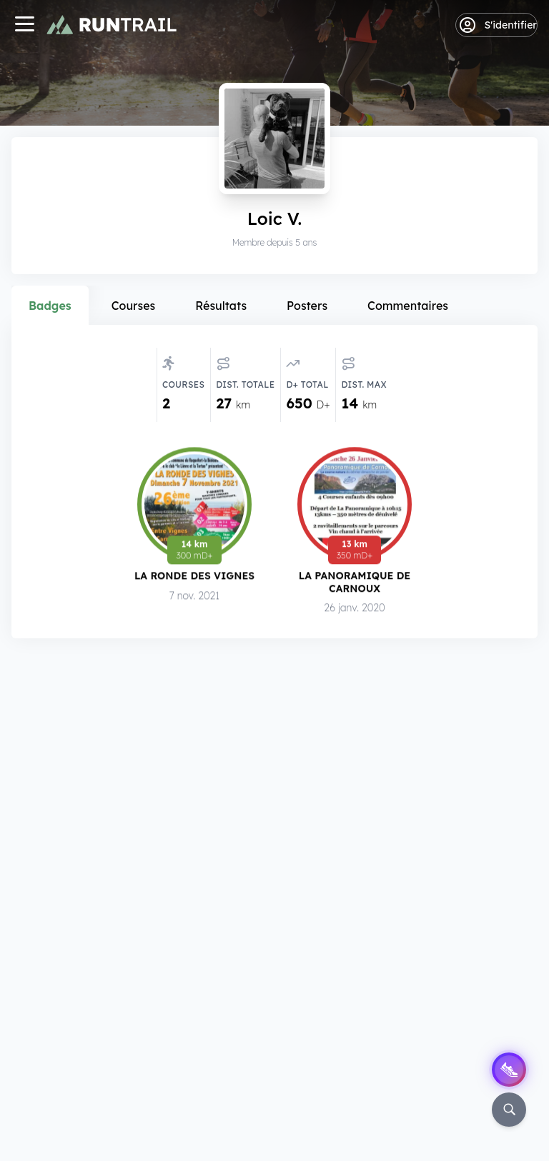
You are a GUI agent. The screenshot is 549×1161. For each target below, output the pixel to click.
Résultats (221, 305)
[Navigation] (24, 25)
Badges (50, 305)
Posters (307, 305)
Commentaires (407, 305)
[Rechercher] (509, 1109)
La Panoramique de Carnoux (355, 582)
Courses (134, 305)
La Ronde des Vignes (194, 576)
